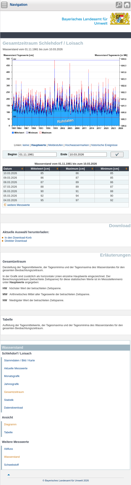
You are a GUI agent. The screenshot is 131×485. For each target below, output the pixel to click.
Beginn (12, 154)
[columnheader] (14, 168)
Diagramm (10, 424)
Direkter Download (16, 240)
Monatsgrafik (12, 376)
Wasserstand (12, 456)
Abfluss (8, 448)
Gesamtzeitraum (14, 392)
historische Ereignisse (104, 145)
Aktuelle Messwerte (15, 368)
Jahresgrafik (11, 384)
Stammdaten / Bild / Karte (19, 360)
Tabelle (8, 432)
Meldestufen (55, 145)
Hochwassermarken (77, 145)
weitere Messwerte (18, 205)
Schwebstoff (11, 464)
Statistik (9, 399)
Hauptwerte (38, 145)
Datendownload (13, 407)
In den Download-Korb (18, 237)
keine (26, 145)
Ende (63, 154)
